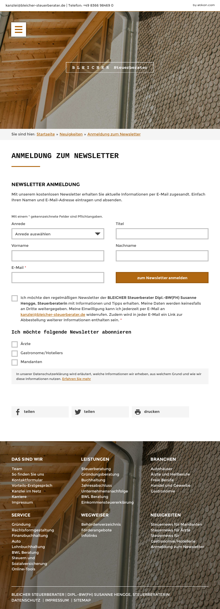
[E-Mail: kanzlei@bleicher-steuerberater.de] (35, 5)
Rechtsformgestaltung (33, 530)
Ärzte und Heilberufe (170, 474)
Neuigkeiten (165, 515)
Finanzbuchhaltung (30, 535)
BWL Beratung (94, 496)
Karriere (19, 496)
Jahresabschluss (96, 485)
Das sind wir (27, 459)
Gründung (21, 524)
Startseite (46, 134)
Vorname (19, 245)
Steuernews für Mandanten (176, 524)
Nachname (126, 245)
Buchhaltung (93, 480)
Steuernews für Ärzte (170, 530)
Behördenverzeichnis (101, 524)
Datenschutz (25, 600)
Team (17, 469)
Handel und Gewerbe (170, 485)
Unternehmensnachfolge (104, 491)
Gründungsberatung (100, 474)
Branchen (163, 459)
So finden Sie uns (28, 474)
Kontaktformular (27, 480)
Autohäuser (161, 469)
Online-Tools (23, 569)
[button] (18, 29)
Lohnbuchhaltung (28, 547)
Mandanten (31, 362)
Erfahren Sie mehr (76, 379)
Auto (16, 541)
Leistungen (95, 459)
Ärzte (26, 344)
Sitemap (82, 600)
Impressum (22, 502)
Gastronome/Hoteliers (42, 353)
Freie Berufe (162, 480)
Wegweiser (95, 515)
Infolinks (89, 535)
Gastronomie (163, 491)
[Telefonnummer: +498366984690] (90, 5)
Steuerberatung (96, 469)
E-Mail (18, 267)
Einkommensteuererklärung (107, 502)
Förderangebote (96, 530)
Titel (120, 224)
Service (20, 515)
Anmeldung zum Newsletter (177, 547)
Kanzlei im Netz (26, 491)
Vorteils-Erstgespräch (32, 485)
